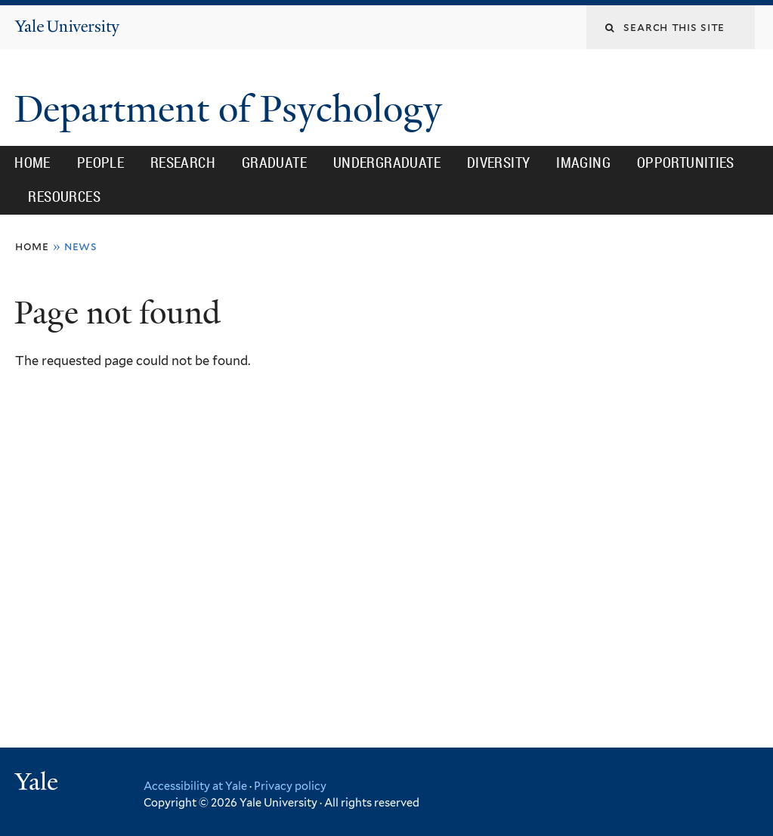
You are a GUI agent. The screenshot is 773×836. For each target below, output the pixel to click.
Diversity (498, 162)
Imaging (583, 162)
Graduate (274, 162)
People (100, 162)
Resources (64, 196)
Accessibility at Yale (195, 785)
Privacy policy (290, 785)
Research (182, 162)
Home (32, 162)
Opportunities (685, 162)
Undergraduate (387, 162)
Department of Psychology (232, 109)
